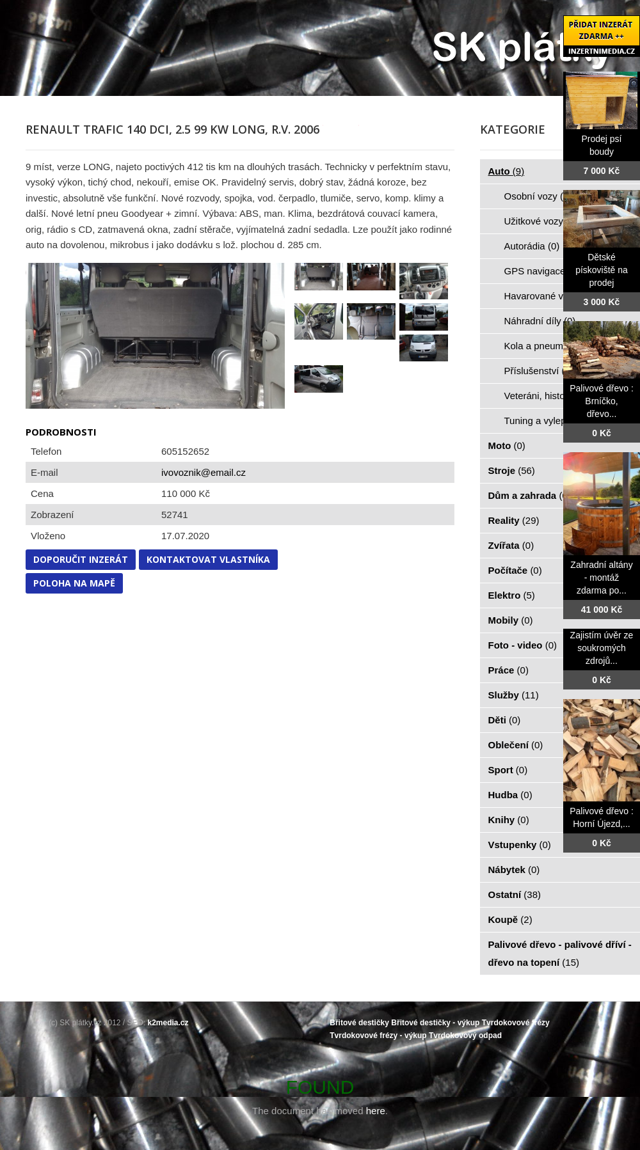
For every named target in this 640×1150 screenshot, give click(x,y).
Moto (506, 445)
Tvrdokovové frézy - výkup (378, 1035)
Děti (504, 719)
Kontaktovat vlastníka (208, 559)
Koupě (510, 919)
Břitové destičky (359, 1022)
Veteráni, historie (547, 395)
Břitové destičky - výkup (435, 1022)
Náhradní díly (540, 320)
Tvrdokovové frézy (516, 1022)
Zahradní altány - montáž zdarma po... (601, 577)
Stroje (511, 470)
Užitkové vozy (541, 221)
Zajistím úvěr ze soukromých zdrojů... (602, 648)
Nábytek (514, 869)
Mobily (510, 620)
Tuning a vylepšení (551, 420)
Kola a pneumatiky (551, 345)
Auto (506, 171)
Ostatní (514, 894)
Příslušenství (538, 370)
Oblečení (515, 744)
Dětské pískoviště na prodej (601, 270)
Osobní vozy (538, 196)
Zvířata (511, 545)
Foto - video (522, 645)
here (375, 1110)
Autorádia (532, 245)
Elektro (511, 595)
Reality (514, 520)
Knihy (508, 819)
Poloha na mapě (74, 583)
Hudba (510, 794)
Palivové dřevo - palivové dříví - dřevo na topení (560, 953)
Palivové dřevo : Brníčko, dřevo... (602, 401)
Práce (508, 670)
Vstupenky (519, 844)
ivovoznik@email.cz (203, 472)
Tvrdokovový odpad (465, 1035)
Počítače (515, 570)
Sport (508, 769)
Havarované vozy (548, 295)
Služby (513, 694)
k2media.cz (168, 1022)
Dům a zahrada (529, 495)
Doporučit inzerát (80, 559)
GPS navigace (542, 270)
